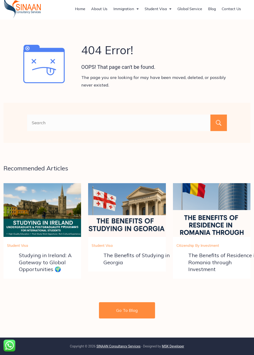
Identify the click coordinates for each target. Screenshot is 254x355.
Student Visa (158, 10)
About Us (99, 10)
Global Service (189, 10)
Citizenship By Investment (197, 245)
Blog (212, 10)
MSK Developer (173, 346)
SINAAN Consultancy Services (118, 346)
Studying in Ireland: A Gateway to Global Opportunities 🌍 (45, 262)
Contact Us (231, 10)
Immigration (126, 10)
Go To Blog (127, 310)
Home (80, 10)
